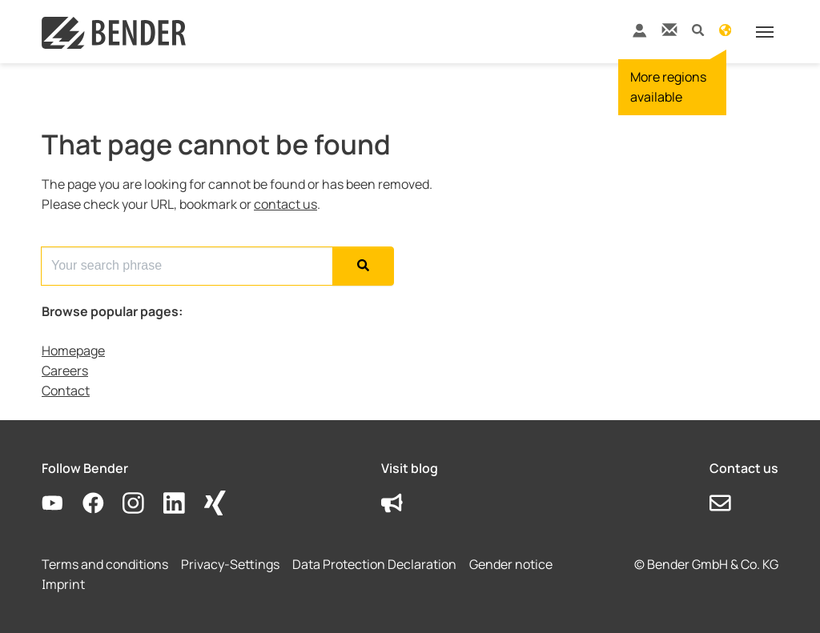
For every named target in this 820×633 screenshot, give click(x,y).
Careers (65, 370)
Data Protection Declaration (374, 564)
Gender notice (511, 564)
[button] (698, 29)
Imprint (63, 584)
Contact (66, 390)
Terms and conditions (105, 564)
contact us (285, 204)
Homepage (73, 350)
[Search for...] (187, 266)
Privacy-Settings (230, 564)
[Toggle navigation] (764, 32)
